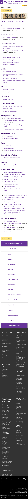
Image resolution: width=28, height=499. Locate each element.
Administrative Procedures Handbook (14, 174)
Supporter (11, 310)
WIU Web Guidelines (9, 64)
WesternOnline (8, 232)
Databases (5, 358)
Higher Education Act (6, 428)
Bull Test (10, 269)
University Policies (5, 437)
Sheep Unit (11, 305)
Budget (18, 403)
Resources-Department (14, 295)
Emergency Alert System (21, 340)
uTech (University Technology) (12, 223)
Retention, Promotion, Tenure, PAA (14, 150)
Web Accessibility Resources (11, 62)
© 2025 (1, 495)
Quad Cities (15, 3)
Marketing (5, 414)
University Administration (20, 443)
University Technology (19, 391)
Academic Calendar (8, 89)
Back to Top (6, 238)
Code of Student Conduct (11, 184)
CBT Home (11, 320)
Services (4, 361)
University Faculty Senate (11, 138)
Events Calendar (6, 343)
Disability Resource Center (10, 55)
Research (10, 289)
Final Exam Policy (8, 199)
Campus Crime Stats (20, 352)
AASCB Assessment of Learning (12, 118)
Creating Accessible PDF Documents (13, 51)
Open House (11, 284)
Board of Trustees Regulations (5, 443)
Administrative (8, 146)
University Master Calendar (11, 92)
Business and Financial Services (20, 408)
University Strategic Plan (11, 165)
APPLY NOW (25, 5)
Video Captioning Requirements (12, 60)
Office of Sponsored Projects (12, 158)
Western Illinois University (18, 1)
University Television (5, 418)
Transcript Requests (5, 370)
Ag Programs (11, 264)
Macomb (10, 3)
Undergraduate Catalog (10, 111)
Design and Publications (5, 410)
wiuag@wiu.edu (23, 492)
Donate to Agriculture (14, 325)
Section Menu (6, 10)
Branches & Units (5, 351)
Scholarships (11, 274)
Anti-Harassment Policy (10, 179)
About (9, 254)
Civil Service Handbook (5, 457)
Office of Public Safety (20, 336)
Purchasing (19, 422)
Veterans (3, 482)
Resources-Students (13, 300)
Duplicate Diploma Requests (5, 375)
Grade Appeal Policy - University (13, 202)
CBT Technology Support (11, 221)
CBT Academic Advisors (9, 71)
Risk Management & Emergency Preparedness (20, 358)
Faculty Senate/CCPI (9, 148)
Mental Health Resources (20, 348)
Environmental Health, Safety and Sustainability (20, 364)
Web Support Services (10, 228)
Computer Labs (20, 375)
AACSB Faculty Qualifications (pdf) (13, 172)
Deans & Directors (19, 439)
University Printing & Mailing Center (6, 406)
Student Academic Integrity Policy (13, 204)
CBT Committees (8, 136)
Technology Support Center (20, 387)
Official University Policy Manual (13, 177)
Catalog (4, 355)
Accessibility (4, 479)
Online (20, 3)
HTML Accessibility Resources (11, 57)
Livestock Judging (13, 279)
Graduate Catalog (8, 109)
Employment (13, 479)
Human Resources (8, 99)
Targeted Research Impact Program (14, 129)
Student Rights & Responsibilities (7, 461)
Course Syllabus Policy (10, 186)
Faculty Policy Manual (10, 193)
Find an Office (20, 436)
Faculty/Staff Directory (14, 249)
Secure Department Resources (11, 29)
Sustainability (22, 479)
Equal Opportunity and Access (21, 413)
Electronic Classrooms (19, 378)
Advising (10, 259)
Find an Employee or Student (19, 432)
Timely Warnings (21, 344)
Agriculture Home (13, 315)
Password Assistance (19, 383)
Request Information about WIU (14, 243)
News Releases (6, 336)
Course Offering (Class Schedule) (12, 106)
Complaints (5, 465)
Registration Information (10, 78)
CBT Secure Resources (9, 37)
